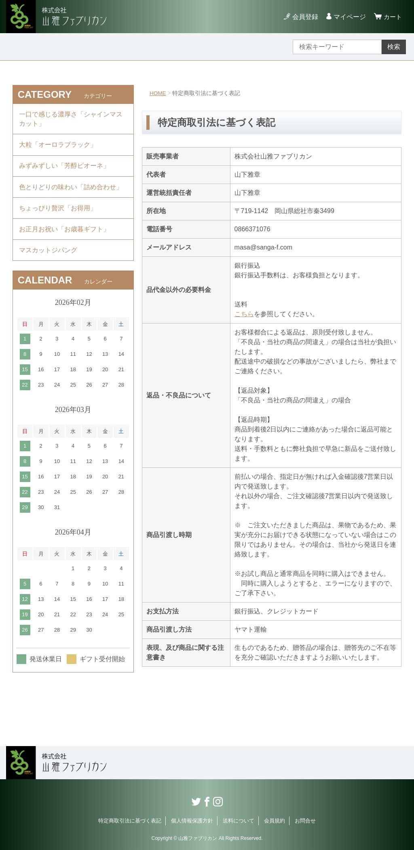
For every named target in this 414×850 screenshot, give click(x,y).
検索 (393, 46)
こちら (244, 314)
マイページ (348, 16)
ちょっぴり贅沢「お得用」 (58, 213)
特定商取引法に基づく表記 (129, 821)
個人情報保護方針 (192, 821)
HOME (158, 93)
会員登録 (304, 16)
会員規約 (274, 821)
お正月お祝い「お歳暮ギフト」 (64, 235)
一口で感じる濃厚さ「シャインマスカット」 (71, 119)
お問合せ (305, 821)
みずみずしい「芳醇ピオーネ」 (64, 168)
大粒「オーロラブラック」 (58, 146)
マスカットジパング (48, 257)
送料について (238, 821)
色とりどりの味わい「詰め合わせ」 (71, 191)
